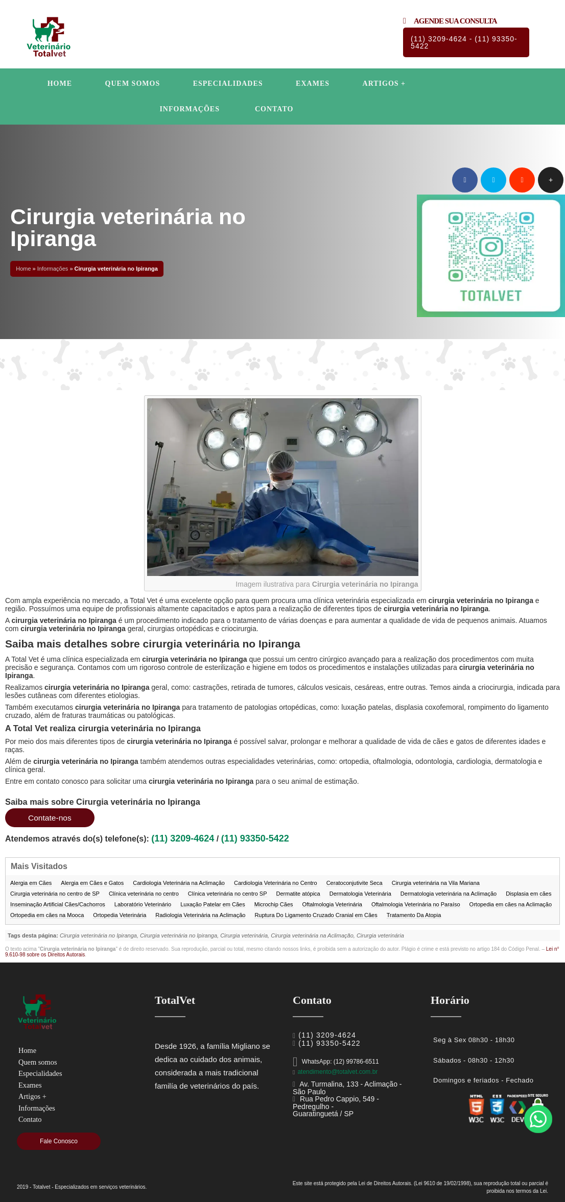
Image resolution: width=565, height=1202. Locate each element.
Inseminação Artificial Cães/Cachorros (57, 904)
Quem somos (132, 83)
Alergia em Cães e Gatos (92, 883)
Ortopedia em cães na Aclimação (510, 904)
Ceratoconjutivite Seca (354, 883)
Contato (274, 109)
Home (60, 83)
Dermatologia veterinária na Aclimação (449, 894)
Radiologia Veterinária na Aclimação (200, 915)
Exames (312, 83)
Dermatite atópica (298, 894)
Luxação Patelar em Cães (212, 904)
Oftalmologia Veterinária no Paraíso (415, 904)
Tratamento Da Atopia (414, 915)
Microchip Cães (273, 904)
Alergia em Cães (31, 883)
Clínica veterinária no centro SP (227, 894)
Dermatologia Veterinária (360, 894)
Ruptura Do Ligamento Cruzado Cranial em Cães (315, 915)
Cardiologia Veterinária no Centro (275, 883)
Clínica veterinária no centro (144, 894)
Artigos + (384, 83)
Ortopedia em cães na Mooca (47, 915)
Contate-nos (50, 817)
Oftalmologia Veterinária (332, 904)
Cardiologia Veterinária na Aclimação (179, 883)
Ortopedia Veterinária (119, 915)
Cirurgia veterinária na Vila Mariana (436, 883)
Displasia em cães (528, 894)
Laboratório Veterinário (142, 904)
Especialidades (228, 83)
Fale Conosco (59, 1141)
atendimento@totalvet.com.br (337, 1071)
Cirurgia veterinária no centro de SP (55, 894)
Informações (189, 109)
